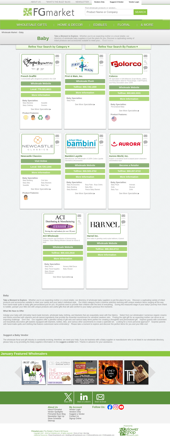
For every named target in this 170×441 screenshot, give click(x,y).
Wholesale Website (41, 83)
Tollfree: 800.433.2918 (63, 253)
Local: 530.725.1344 (40, 166)
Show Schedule (54, 418)
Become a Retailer (129, 165)
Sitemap (51, 421)
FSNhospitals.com (108, 435)
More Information (41, 95)
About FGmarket (55, 409)
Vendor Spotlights (55, 412)
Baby (21, 32)
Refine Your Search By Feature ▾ (118, 46)
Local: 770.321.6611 (40, 89)
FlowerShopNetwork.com (56, 435)
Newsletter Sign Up (56, 416)
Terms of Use (78, 433)
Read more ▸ (107, 40)
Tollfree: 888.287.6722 (129, 171)
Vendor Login (134, 2)
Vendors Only (99, 2)
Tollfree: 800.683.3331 (129, 93)
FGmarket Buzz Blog (57, 414)
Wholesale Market (9, 32)
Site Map (86, 433)
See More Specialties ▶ (41, 109)
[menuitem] (31, 24)
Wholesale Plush (85, 81)
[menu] (85, 24)
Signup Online (75, 418)
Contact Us (74, 416)
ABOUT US (36, 2)
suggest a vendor (66, 342)
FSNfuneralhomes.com (94, 435)
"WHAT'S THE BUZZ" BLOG (58, 2)
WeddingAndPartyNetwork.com (76, 435)
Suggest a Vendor (76, 414)
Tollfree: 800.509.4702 (85, 171)
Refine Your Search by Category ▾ (48, 46)
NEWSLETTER (82, 2)
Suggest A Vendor (117, 2)
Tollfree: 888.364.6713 (107, 249)
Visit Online (41, 161)
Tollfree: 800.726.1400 (85, 87)
